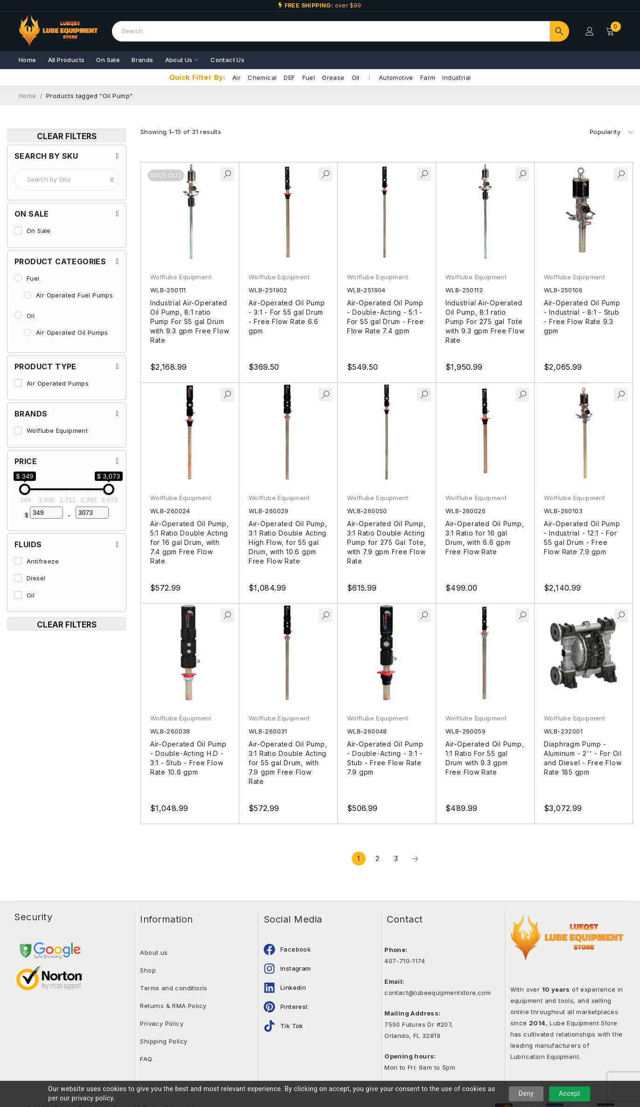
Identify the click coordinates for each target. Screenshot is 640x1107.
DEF (289, 77)
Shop (148, 970)
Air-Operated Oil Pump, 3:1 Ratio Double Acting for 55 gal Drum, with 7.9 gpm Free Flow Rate (288, 762)
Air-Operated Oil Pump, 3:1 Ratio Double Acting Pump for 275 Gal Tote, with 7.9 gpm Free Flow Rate (386, 542)
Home (27, 95)
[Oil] (18, 315)
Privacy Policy (161, 1023)
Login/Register (589, 31)
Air (236, 77)
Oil (356, 77)
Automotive (396, 77)
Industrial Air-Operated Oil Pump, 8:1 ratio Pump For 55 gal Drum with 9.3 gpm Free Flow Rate (190, 321)
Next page (415, 859)
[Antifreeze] (18, 560)
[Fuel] (18, 278)
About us (153, 952)
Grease (333, 77)
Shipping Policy (163, 1041)
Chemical (262, 77)
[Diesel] (18, 578)
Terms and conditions (173, 988)
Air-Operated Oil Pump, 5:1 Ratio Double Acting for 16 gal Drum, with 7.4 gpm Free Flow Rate (189, 542)
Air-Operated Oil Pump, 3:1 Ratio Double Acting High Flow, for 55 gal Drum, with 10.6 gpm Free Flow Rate (288, 542)
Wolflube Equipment (180, 277)
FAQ (146, 1059)
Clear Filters (67, 136)
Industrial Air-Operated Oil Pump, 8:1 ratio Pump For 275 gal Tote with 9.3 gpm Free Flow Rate (485, 321)
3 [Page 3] (396, 858)
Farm (428, 77)
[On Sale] (18, 230)
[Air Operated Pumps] (18, 383)
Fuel (308, 77)
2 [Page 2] (377, 858)
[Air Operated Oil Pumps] (27, 332)
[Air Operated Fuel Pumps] (27, 295)
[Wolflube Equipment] (18, 430)
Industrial (456, 77)
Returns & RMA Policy (173, 1005)
